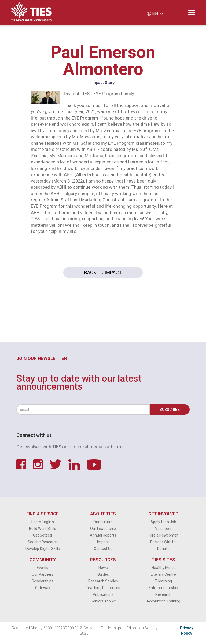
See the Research (43, 542)
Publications (103, 594)
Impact (103, 542)
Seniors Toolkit (103, 601)
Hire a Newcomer (163, 535)
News (103, 567)
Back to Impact (103, 272)
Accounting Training (163, 601)
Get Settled (42, 535)
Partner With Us (163, 542)
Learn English (42, 522)
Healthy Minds (163, 567)
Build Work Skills (42, 528)
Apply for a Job (163, 522)
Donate (163, 548)
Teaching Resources (103, 588)
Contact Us (103, 548)
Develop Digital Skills (42, 548)
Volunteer (163, 528)
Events (42, 567)
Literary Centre (163, 574)
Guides (103, 574)
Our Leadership (103, 528)
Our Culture (103, 522)
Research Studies (103, 581)
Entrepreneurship (163, 588)
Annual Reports (103, 535)
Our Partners (42, 574)
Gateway (42, 588)
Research (163, 594)
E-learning (163, 581)
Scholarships (42, 581)
